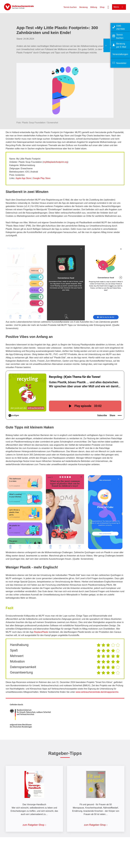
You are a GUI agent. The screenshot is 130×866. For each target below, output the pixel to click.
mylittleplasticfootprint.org (55, 162)
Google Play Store (41, 178)
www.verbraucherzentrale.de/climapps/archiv (97, 692)
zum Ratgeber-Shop (33, 824)
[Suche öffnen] (108, 7)
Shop (102, 7)
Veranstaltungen (120, 54)
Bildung (93, 7)
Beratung (83, 7)
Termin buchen (70, 7)
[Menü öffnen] (119, 7)
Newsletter (121, 63)
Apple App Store (23, 178)
